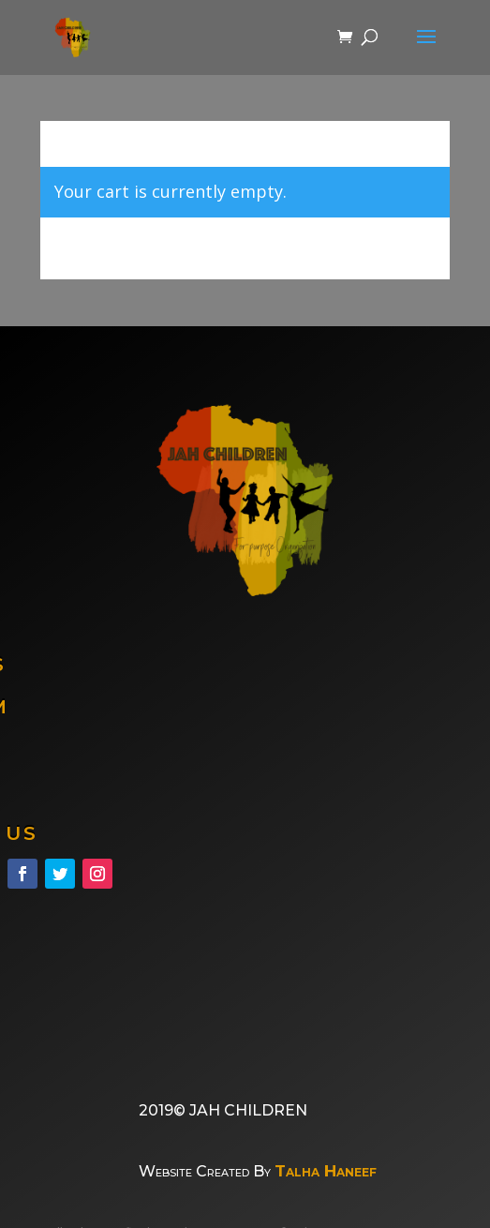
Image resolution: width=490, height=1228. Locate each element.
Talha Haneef (326, 1170)
